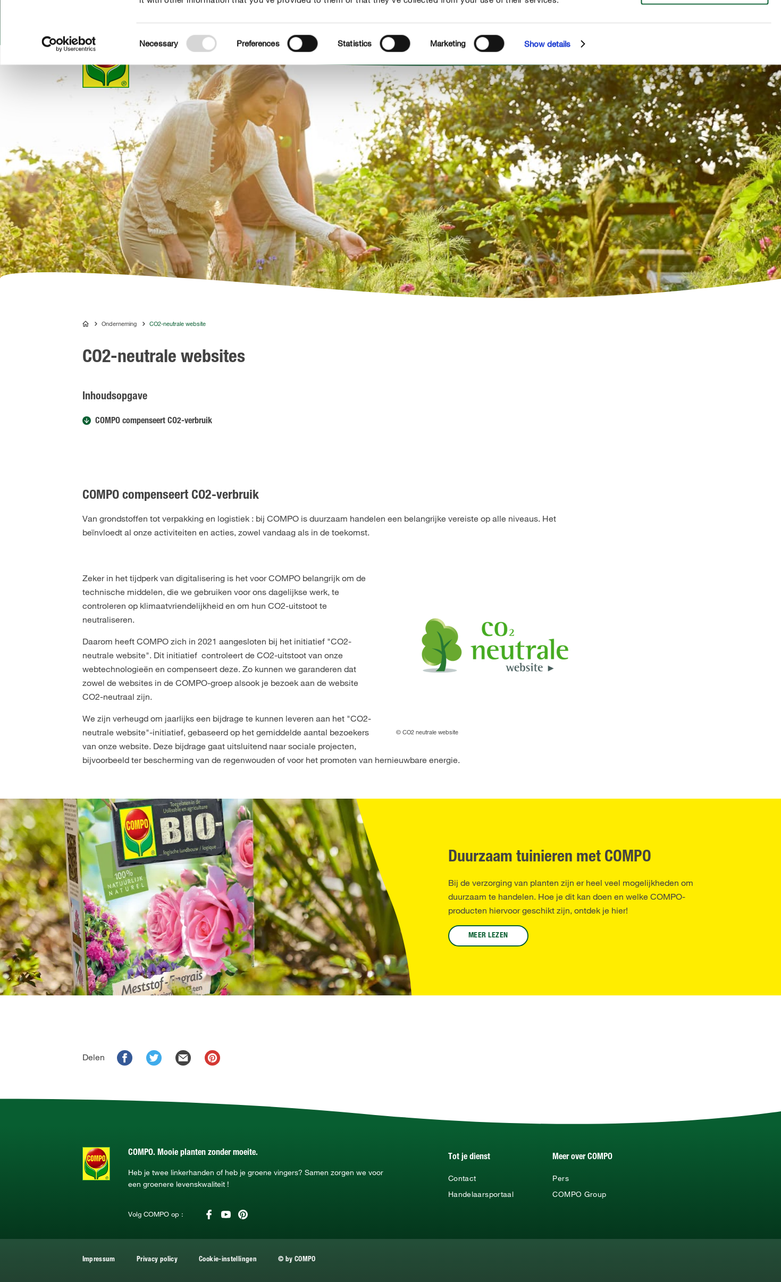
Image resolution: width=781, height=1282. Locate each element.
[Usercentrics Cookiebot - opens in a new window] (68, 106)
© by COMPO (297, 1259)
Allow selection (702, 40)
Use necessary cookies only (704, 59)
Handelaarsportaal (481, 1194)
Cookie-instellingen (228, 1259)
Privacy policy (157, 1259)
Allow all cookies (702, 20)
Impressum (98, 1259)
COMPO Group (579, 1194)
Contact (462, 1178)
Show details (547, 106)
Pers (560, 1178)
